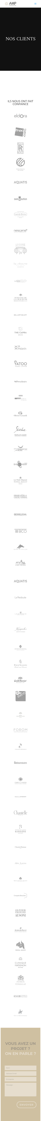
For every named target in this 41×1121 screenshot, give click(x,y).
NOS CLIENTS (20, 39)
